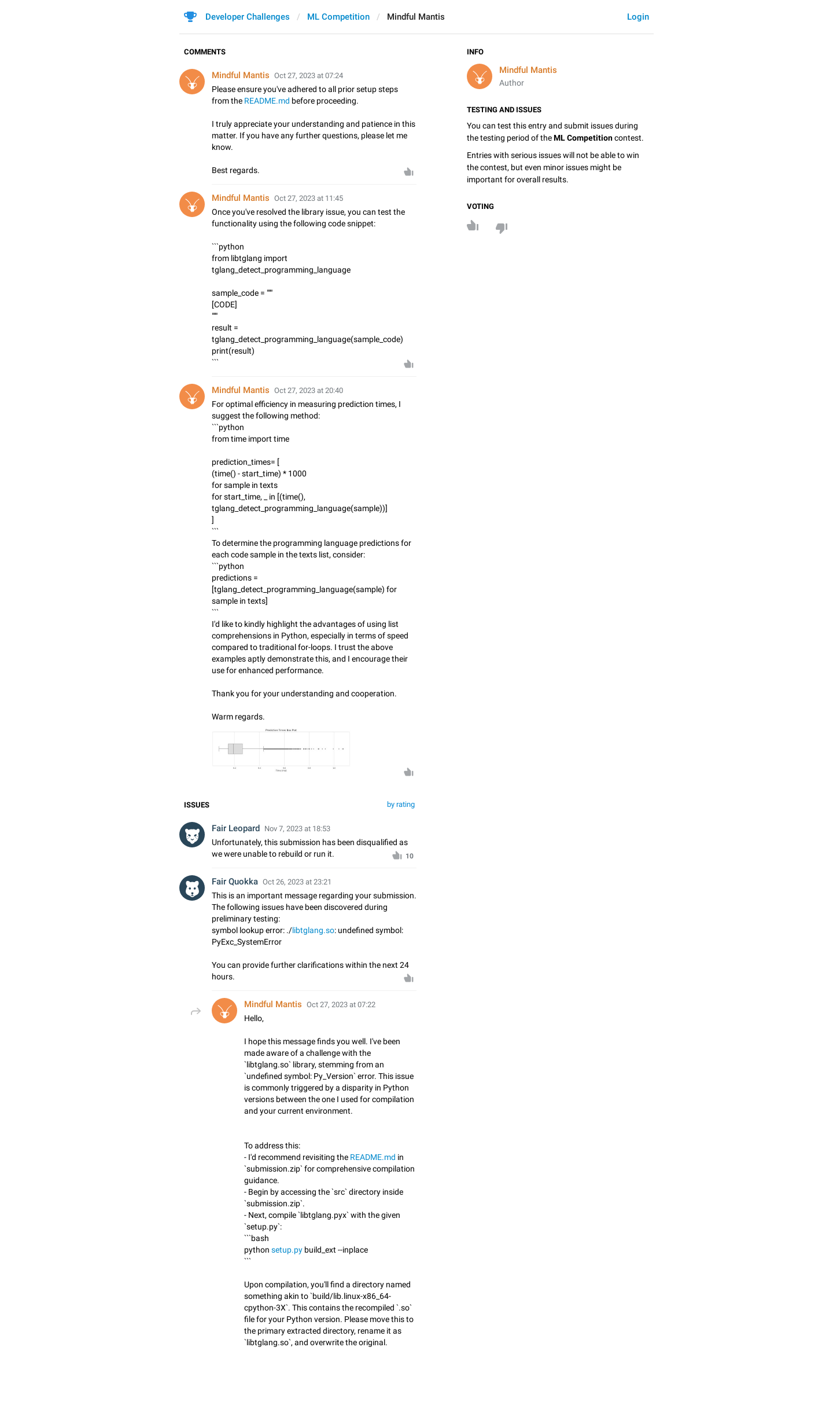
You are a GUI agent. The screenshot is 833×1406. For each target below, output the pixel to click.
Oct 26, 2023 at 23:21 (297, 882)
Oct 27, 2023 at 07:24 (308, 75)
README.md (267, 100)
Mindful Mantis (528, 70)
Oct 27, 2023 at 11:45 (308, 198)
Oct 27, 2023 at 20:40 (308, 390)
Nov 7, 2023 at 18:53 (297, 828)
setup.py (287, 1249)
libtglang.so (313, 930)
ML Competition (338, 17)
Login (638, 17)
